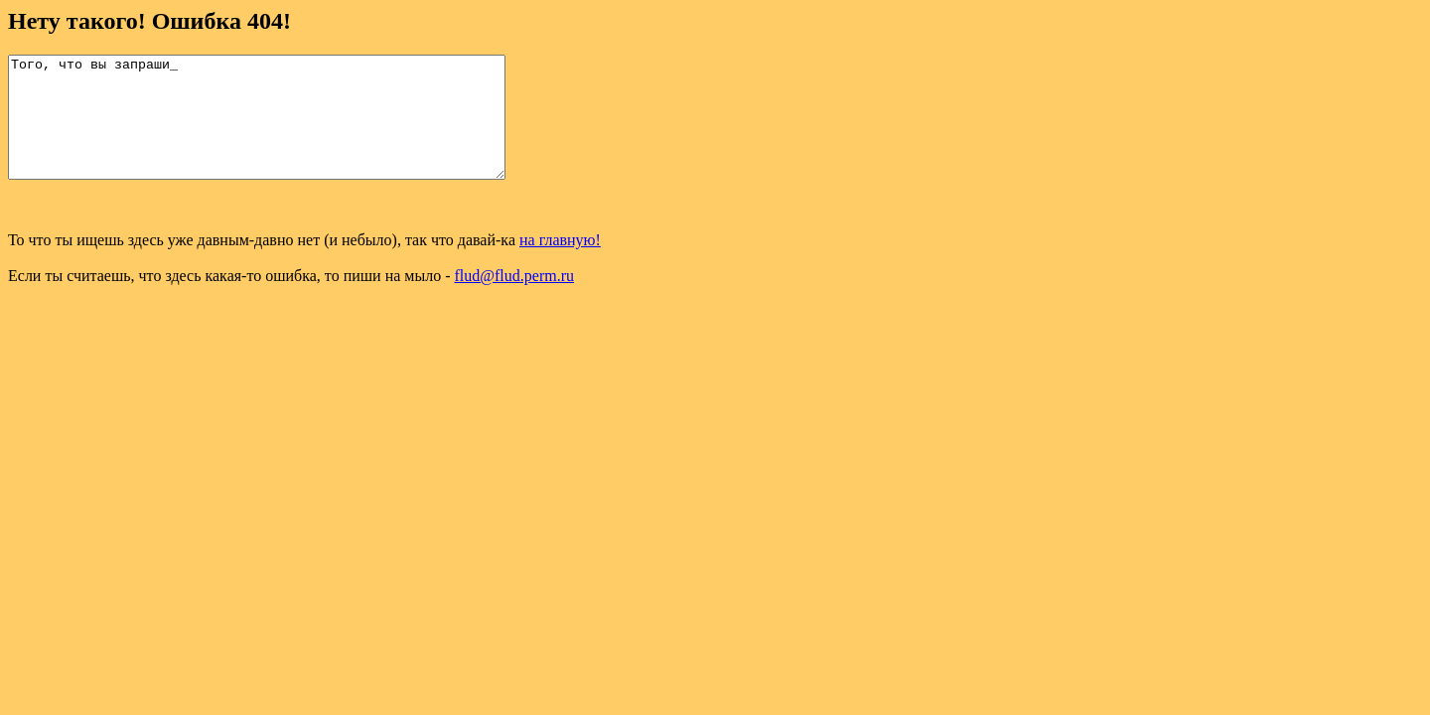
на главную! (560, 263)
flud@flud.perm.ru (514, 299)
